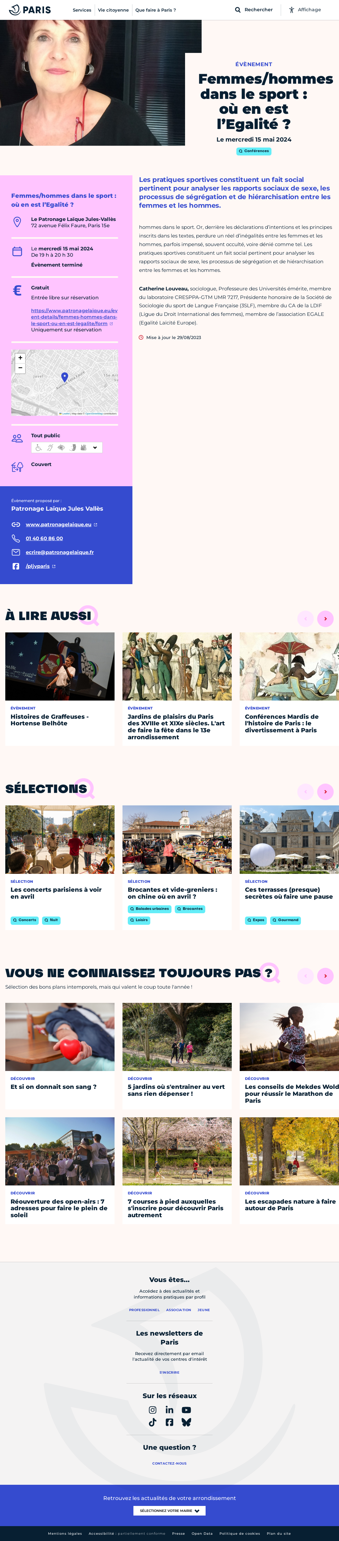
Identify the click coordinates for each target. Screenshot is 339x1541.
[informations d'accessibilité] (67, 447)
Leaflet (64, 413)
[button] (64, 377)
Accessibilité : (127, 1533)
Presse (178, 1533)
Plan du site (279, 1533)
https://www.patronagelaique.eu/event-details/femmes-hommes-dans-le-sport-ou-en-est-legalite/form (74, 317)
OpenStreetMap (94, 413)
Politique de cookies (239, 1533)
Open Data (202, 1533)
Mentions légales (65, 1533)
